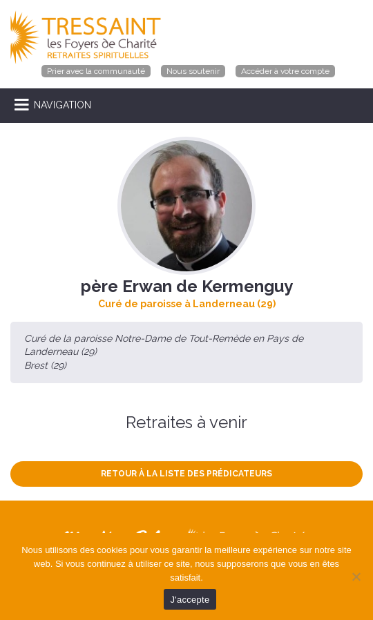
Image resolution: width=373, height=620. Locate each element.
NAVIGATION (62, 104)
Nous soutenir (193, 71)
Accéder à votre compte (285, 71)
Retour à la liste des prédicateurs (186, 473)
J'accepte (190, 599)
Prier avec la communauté (96, 71)
